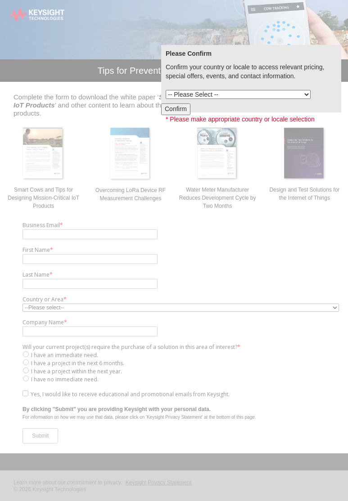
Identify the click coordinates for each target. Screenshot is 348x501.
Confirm (176, 108)
